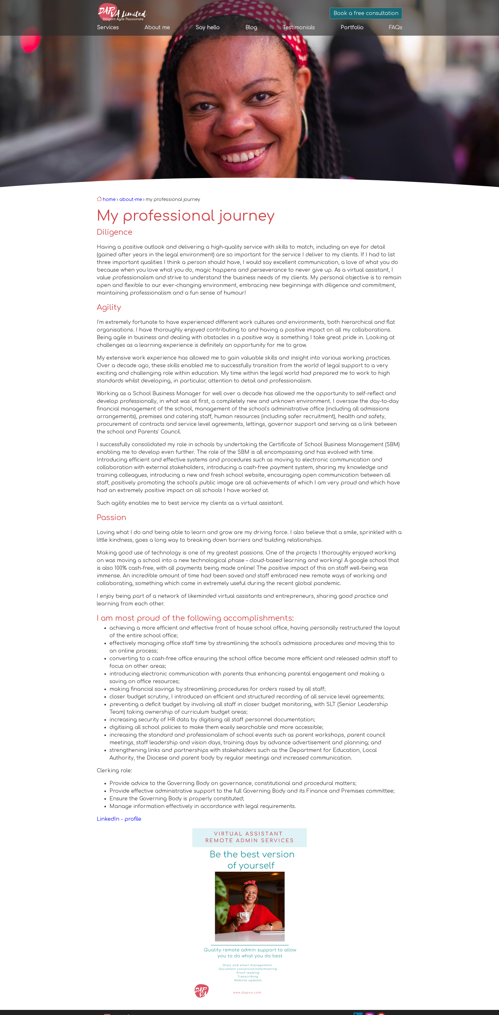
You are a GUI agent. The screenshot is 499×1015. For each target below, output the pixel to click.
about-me (130, 199)
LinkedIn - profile (119, 819)
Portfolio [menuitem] (352, 28)
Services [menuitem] (108, 28)
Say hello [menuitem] (207, 28)
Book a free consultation (366, 13)
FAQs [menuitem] (395, 28)
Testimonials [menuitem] (299, 28)
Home (109, 199)
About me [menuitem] (157, 28)
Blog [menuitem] (251, 28)
